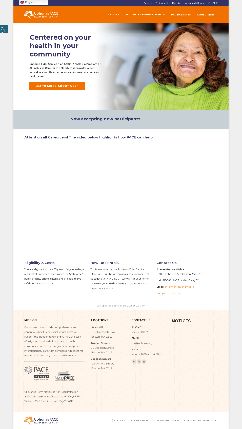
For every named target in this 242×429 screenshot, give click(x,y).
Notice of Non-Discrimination (61, 391)
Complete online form (170, 293)
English (27, 3)
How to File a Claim (52, 396)
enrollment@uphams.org (179, 286)
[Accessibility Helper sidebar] (4, 29)
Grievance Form (34, 391)
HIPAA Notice (32, 396)
